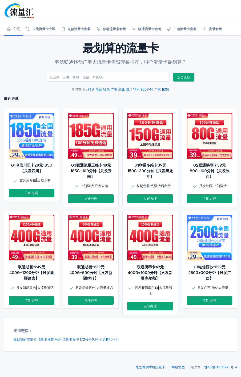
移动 (106, 89)
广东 (157, 89)
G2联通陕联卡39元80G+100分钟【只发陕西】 (209, 171)
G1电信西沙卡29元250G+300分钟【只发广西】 (209, 273)
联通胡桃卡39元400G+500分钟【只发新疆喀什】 (90, 273)
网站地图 (178, 367)
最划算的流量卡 (24, 339)
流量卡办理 (70, 339)
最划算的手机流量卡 (150, 367)
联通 (91, 89)
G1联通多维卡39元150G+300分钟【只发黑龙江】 (150, 171)
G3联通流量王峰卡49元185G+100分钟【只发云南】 (91, 171)
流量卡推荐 (45, 339)
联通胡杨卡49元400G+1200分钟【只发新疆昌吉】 (31, 273)
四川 (129, 89)
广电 (114, 89)
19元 (136, 89)
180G (165, 89)
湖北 (121, 89)
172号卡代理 (89, 339)
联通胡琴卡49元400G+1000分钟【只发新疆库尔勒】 (150, 273)
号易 (58, 339)
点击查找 (183, 77)
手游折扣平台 (109, 339)
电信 (99, 89)
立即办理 (31, 193)
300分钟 (147, 89)
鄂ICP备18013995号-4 (220, 367)
